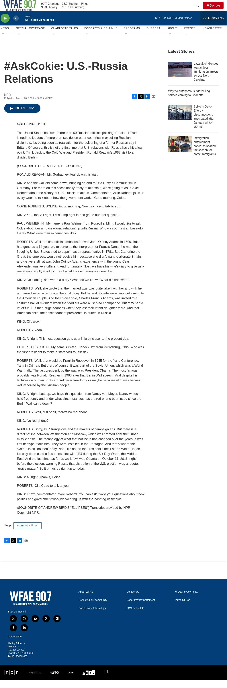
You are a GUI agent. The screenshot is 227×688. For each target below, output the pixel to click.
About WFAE (86, 600)
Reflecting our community (93, 608)
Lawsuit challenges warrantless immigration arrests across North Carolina (206, 79)
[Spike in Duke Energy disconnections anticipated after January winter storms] (180, 120)
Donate (217, 9)
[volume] (16, 26)
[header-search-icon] (198, 9)
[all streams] (213, 26)
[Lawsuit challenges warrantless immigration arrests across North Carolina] (180, 78)
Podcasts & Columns (101, 36)
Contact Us (132, 600)
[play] (5, 26)
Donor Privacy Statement (140, 608)
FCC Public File (135, 616)
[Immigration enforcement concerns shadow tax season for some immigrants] (180, 152)
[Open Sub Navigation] (3, 42)
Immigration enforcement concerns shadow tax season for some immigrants (205, 154)
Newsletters (212, 38)
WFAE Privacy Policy (186, 600)
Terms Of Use (182, 608)
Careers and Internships (92, 616)
